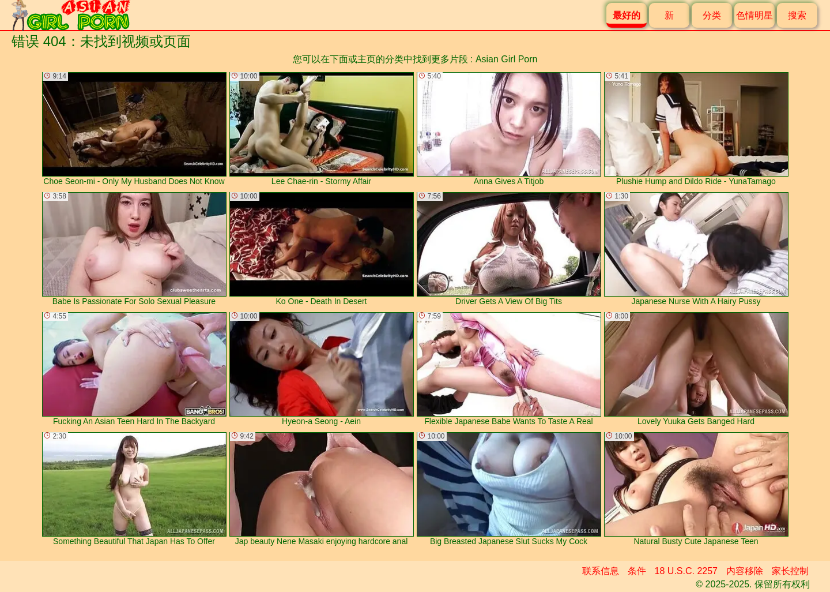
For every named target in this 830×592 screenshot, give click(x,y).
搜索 (797, 15)
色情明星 (754, 15)
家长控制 (790, 571)
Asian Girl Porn (507, 59)
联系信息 (600, 571)
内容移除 (744, 571)
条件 (637, 571)
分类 (712, 15)
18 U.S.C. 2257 (686, 571)
